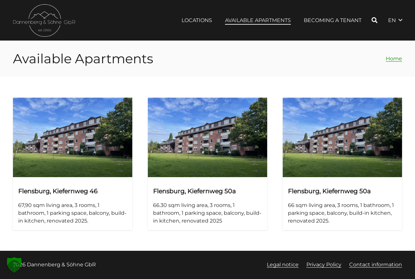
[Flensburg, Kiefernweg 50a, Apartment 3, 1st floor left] (207, 164)
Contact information (375, 264)
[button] (374, 20)
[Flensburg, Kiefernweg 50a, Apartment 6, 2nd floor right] (342, 164)
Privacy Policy (323, 264)
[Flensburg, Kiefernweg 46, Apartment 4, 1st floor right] (72, 164)
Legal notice (283, 264)
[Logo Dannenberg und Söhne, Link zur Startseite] (44, 20)
